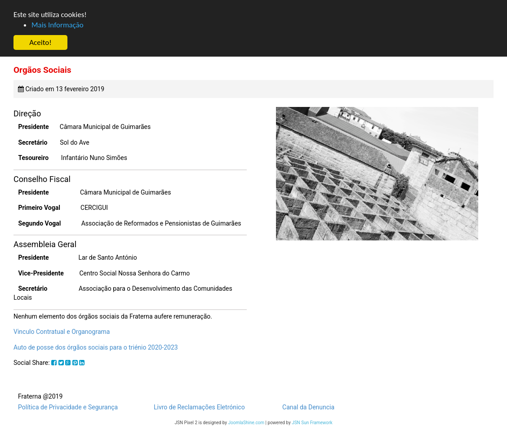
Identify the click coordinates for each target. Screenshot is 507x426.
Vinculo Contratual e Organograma (61, 331)
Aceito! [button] (40, 42)
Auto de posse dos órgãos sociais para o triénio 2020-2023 (95, 347)
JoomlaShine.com (246, 422)
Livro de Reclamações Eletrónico (199, 407)
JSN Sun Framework (312, 422)
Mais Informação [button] (57, 25)
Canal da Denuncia (308, 407)
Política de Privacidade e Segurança (68, 407)
